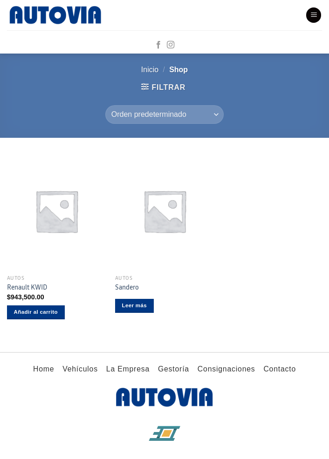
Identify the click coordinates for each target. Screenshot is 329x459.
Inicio (149, 70)
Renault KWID (27, 287)
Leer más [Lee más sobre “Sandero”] (134, 305)
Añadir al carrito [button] (36, 312)
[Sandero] (164, 211)
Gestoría (173, 369)
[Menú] (313, 15)
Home (43, 369)
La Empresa (128, 369)
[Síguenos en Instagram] (170, 45)
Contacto (279, 369)
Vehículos (80, 369)
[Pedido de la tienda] (164, 114)
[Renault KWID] (56, 211)
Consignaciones (226, 369)
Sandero (127, 287)
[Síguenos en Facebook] (158, 45)
